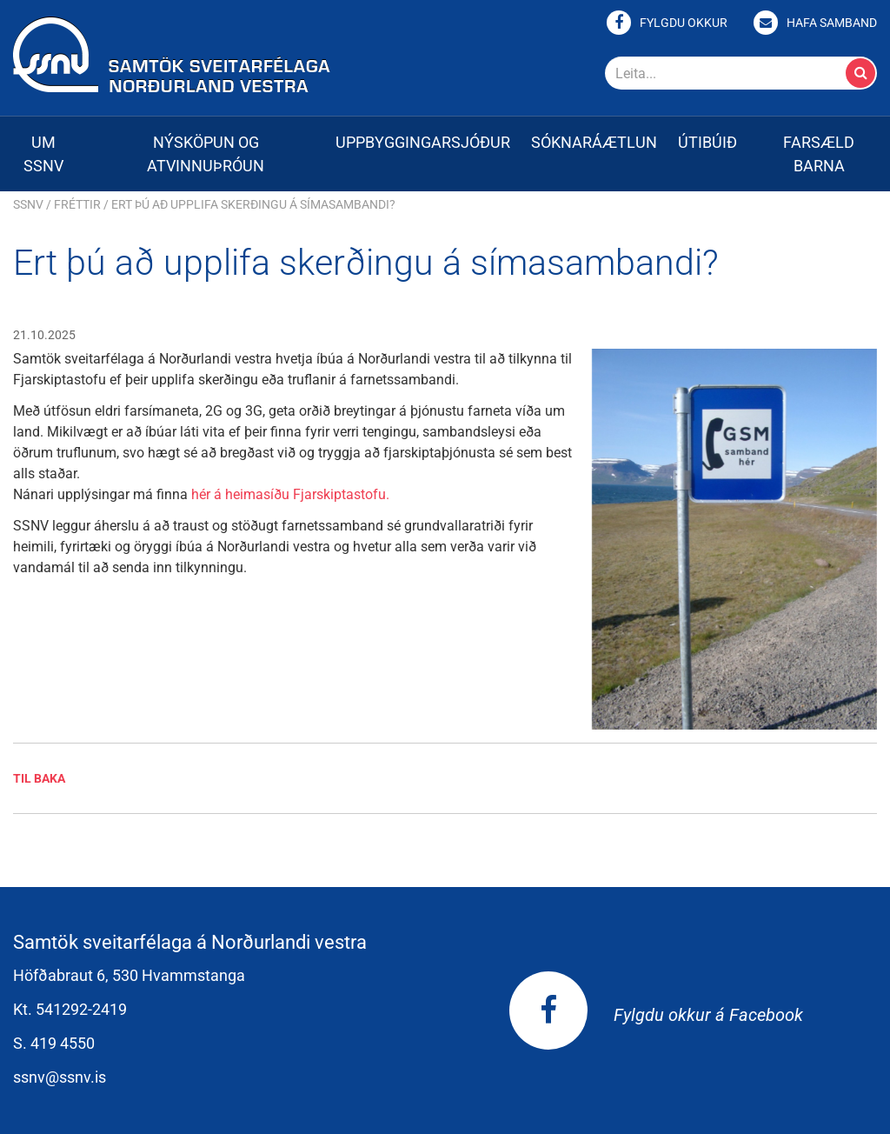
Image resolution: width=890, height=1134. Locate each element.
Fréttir (77, 204)
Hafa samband (832, 23)
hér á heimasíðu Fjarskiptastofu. (290, 494)
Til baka (39, 778)
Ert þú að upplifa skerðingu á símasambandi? (253, 204)
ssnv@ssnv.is (59, 1077)
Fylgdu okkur (683, 23)
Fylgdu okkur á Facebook (656, 1014)
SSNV (28, 204)
